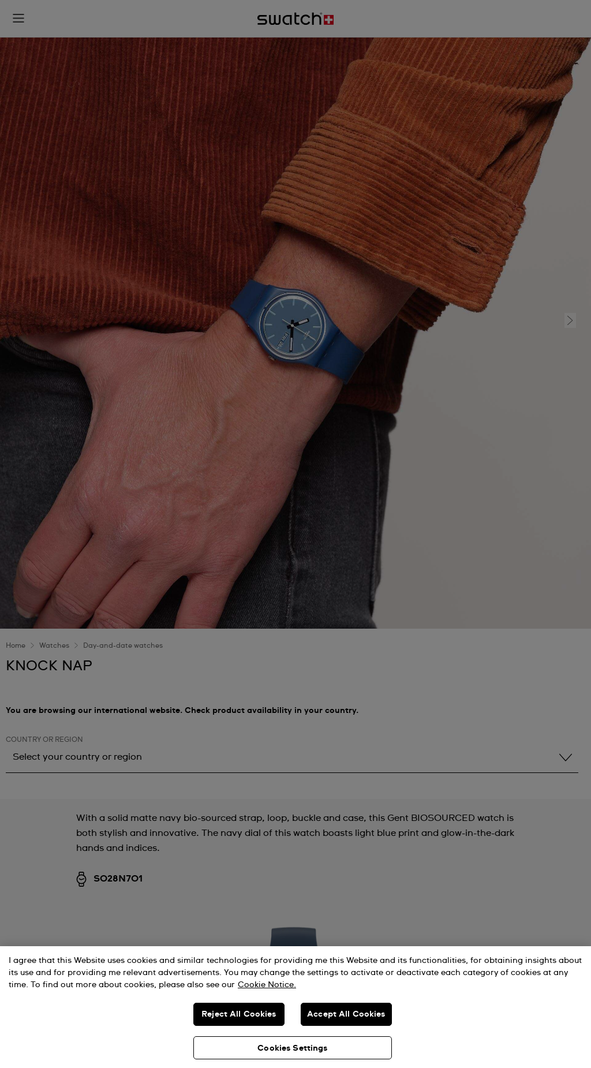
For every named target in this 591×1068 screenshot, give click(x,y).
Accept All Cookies (346, 1014)
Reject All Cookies (238, 1014)
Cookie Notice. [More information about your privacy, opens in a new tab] (267, 985)
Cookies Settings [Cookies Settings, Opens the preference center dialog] (292, 1048)
